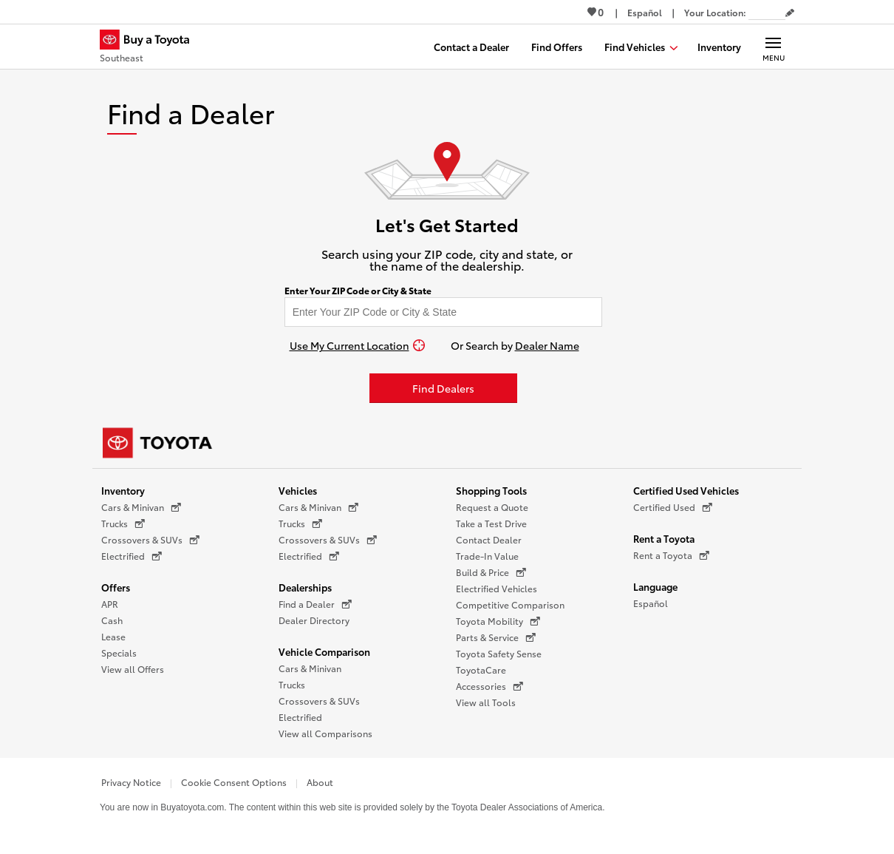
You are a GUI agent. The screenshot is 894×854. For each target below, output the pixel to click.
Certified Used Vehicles (686, 490)
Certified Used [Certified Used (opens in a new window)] (672, 507)
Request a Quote (492, 507)
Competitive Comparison (510, 604)
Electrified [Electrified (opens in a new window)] (131, 556)
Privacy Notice (131, 782)
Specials (119, 652)
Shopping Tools (491, 490)
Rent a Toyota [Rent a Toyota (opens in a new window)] (671, 555)
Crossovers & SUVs (319, 700)
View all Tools (486, 702)
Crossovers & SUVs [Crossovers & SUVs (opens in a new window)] (150, 540)
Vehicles (298, 490)
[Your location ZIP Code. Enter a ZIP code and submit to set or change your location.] (766, 12)
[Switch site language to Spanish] (644, 12)
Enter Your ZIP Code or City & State (357, 290)
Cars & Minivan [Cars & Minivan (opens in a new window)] (141, 507)
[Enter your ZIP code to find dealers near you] (443, 312)
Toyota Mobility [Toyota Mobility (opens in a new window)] (498, 621)
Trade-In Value (487, 555)
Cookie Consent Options (234, 782)
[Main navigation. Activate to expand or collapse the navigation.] (773, 46)
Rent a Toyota (664, 538)
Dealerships (305, 587)
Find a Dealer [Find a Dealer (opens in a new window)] (315, 604)
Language (655, 586)
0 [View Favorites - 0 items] (595, 11)
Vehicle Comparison (324, 651)
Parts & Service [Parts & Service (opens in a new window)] (496, 637)
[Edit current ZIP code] (789, 13)
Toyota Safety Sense (499, 653)
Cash (112, 620)
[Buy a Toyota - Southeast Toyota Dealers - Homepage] (151, 48)
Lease (113, 636)
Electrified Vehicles (496, 588)
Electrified (300, 717)
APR (109, 603)
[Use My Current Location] (357, 345)
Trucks (292, 684)
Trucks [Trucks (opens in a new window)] (123, 523)
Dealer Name (547, 345)
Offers (115, 587)
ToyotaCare (481, 669)
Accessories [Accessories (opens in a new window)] (489, 686)
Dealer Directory (314, 620)
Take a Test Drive (491, 523)
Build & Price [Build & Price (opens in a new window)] (491, 572)
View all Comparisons (325, 733)
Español (650, 603)
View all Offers (132, 668)
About (320, 782)
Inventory (123, 490)
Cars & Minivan (310, 668)
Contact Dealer (489, 539)
